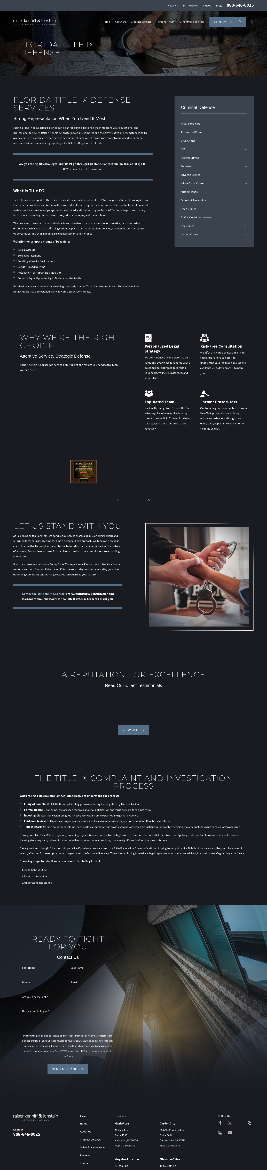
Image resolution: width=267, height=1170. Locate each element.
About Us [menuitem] (120, 22)
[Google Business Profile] (220, 1133)
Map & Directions (125, 1145)
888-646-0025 (240, 5)
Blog (219, 5)
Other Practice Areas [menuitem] (192, 22)
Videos (207, 5)
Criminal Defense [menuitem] (141, 22)
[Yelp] (250, 1123)
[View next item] (149, 500)
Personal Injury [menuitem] (165, 22)
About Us (85, 1131)
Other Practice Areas (92, 1147)
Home (83, 1123)
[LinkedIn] (240, 1123)
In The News (190, 5)
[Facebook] (220, 1123)
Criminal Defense (90, 1139)
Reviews (173, 5)
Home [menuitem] (106, 22)
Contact (85, 1163)
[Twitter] (230, 1123)
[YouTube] (230, 1133)
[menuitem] (214, 123)
